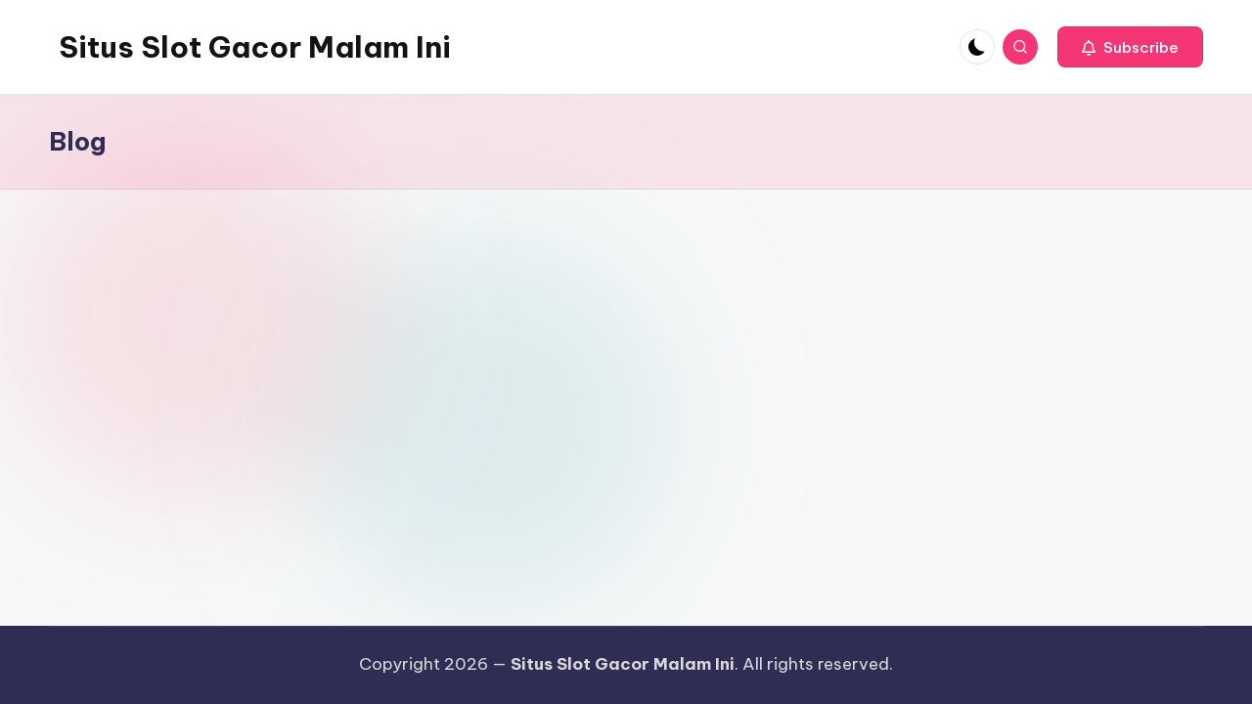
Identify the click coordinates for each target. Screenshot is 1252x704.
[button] (1130, 46)
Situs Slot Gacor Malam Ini (255, 47)
